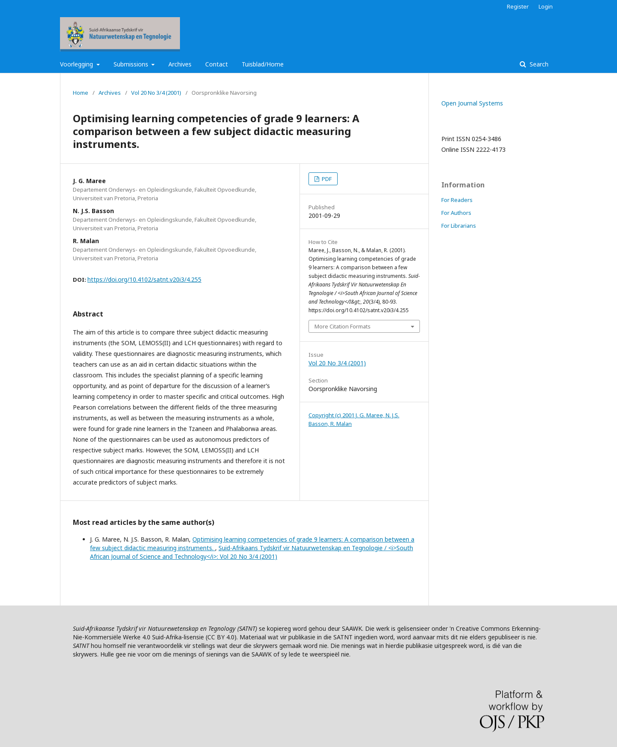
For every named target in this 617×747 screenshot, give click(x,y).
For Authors (456, 213)
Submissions (132, 64)
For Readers (457, 200)
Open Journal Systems (472, 103)
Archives (180, 64)
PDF (326, 179)
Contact (216, 64)
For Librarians (458, 225)
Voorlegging (77, 64)
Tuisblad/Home (263, 64)
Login (546, 6)
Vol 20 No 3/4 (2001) (156, 92)
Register (518, 6)
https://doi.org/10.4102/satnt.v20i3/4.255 (144, 279)
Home (80, 92)
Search (538, 64)
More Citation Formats (342, 326)
